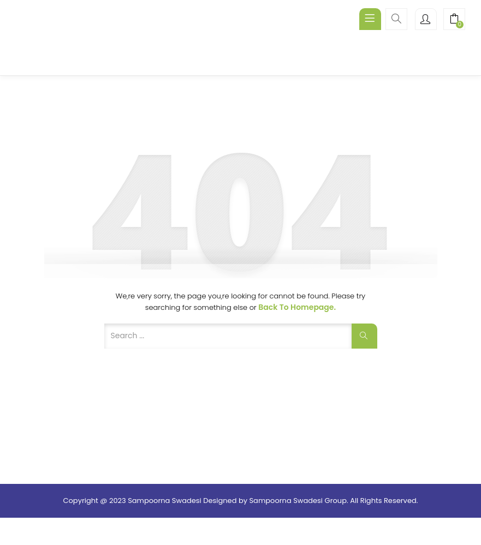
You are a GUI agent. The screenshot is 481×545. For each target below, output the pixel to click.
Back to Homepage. (297, 307)
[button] (454, 20)
